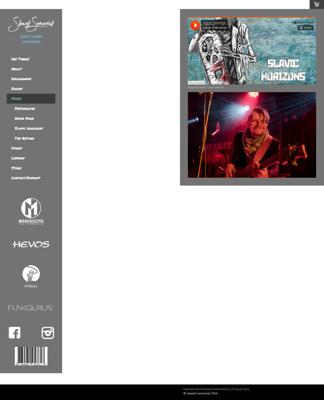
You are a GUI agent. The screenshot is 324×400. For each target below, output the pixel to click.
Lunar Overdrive (216, 87)
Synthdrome (25, 108)
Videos (16, 148)
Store (16, 167)
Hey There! (20, 58)
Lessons (17, 158)
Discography (21, 78)
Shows (16, 88)
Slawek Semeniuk (197, 87)
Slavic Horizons (29, 128)
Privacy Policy (240, 389)
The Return (24, 138)
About (16, 68)
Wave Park (24, 118)
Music (16, 98)
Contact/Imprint (25, 177)
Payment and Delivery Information (206, 389)
